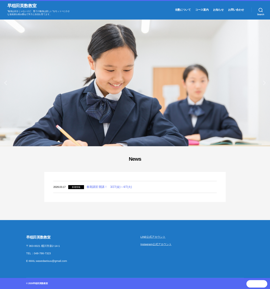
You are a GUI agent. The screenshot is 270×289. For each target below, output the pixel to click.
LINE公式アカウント (152, 236)
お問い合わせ (236, 9)
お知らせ (218, 9)
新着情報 (76, 187)
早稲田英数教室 (21, 6)
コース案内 (201, 9)
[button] (6, 83)
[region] (135, 83)
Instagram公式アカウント (156, 244)
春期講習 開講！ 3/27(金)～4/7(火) (109, 186)
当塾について (183, 9)
